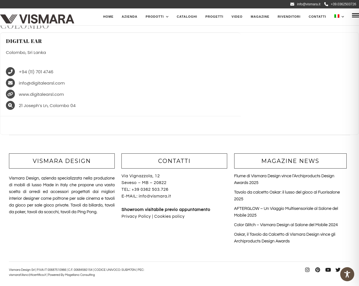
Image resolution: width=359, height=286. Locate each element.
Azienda (129, 16)
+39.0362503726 (340, 4)
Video (237, 16)
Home (108, 16)
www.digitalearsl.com (41, 94)
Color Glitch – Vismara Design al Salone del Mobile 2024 (286, 225)
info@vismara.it (305, 4)
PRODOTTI (155, 16)
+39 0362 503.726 (150, 189)
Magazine (260, 16)
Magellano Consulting (80, 274)
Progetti (214, 16)
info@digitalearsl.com (42, 83)
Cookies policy (169, 216)
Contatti (317, 16)
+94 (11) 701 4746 (36, 72)
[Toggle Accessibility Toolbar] (347, 274)
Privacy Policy (136, 216)
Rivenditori (289, 16)
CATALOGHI (187, 16)
